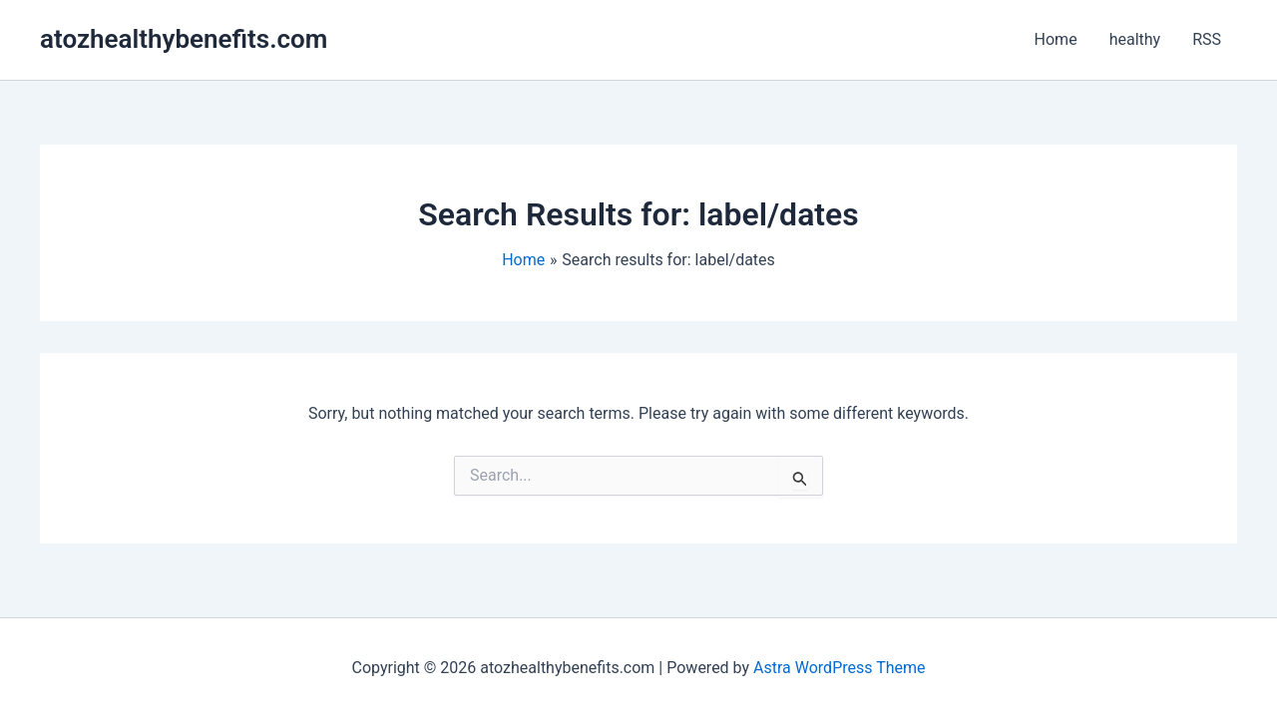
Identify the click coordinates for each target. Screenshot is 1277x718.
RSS (1206, 39)
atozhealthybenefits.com (183, 39)
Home (1056, 39)
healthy (1135, 39)
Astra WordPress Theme (839, 667)
